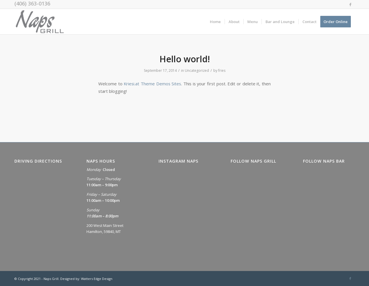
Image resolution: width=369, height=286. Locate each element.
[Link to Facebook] (350, 4)
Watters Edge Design (96, 278)
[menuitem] (215, 21)
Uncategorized (197, 70)
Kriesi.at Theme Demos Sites (152, 83)
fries (221, 70)
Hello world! (184, 59)
